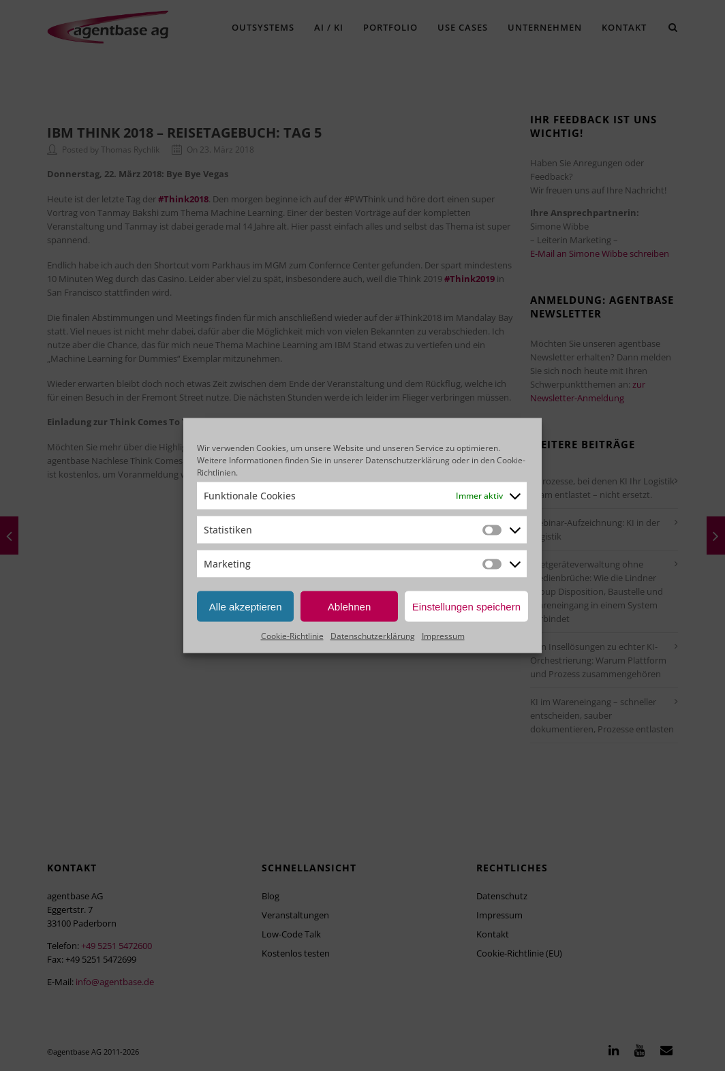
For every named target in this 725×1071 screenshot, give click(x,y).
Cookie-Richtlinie (292, 636)
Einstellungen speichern (466, 606)
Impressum (443, 636)
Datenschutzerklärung (407, 460)
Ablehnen (349, 606)
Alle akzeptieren (245, 606)
